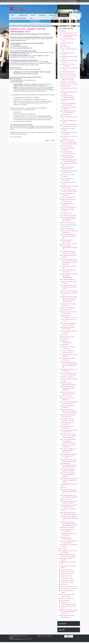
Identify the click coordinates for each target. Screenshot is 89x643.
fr (79, 3)
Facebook (76, 12)
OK (79, 1)
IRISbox (68, 636)
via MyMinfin (39, 55)
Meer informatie (72, 1)
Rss (78, 12)
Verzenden (53, 140)
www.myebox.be (31, 127)
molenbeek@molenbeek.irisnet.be (16, 639)
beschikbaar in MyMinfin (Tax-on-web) (17, 40)
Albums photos (71, 12)
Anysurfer (44, 636)
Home (16, 24)
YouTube (69, 12)
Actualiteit (62, 623)
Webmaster (49, 636)
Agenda (62, 630)
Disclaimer (39, 636)
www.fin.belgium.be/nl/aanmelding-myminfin (23, 47)
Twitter (74, 12)
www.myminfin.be (17, 44)
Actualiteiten (20, 24)
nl (77, 3)
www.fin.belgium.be (18, 71)
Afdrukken (47, 140)
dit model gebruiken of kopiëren (44, 116)
